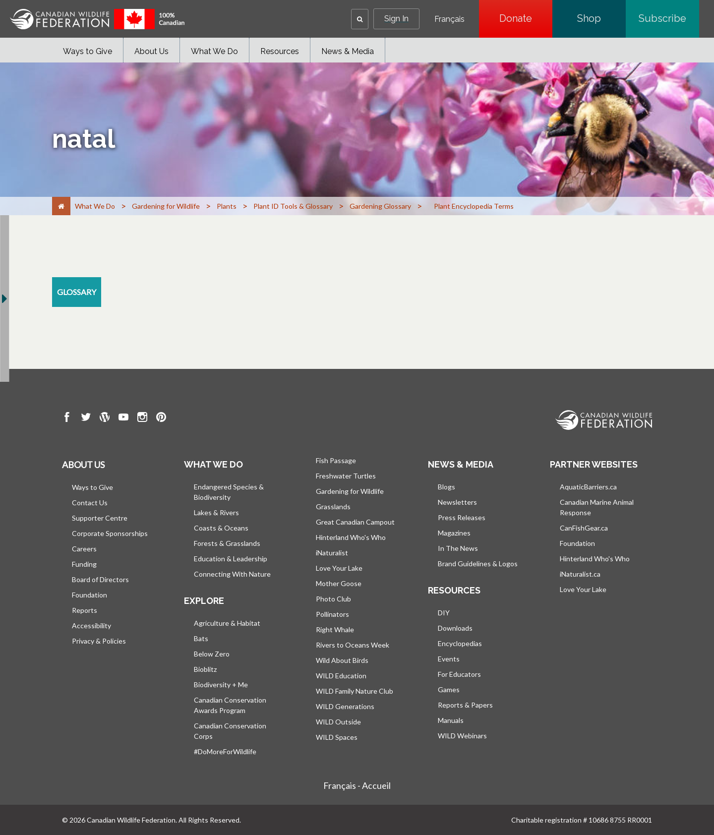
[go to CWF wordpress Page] (105, 418)
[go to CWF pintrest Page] (161, 418)
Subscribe (669, 18)
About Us (151, 51)
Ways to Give (87, 51)
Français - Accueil (357, 785)
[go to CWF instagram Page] (142, 418)
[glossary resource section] (76, 292)
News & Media (347, 51)
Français (449, 19)
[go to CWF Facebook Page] (67, 418)
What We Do (214, 51)
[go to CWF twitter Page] (86, 418)
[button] (359, 19)
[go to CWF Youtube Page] (123, 418)
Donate (525, 18)
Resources (279, 51)
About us (83, 464)
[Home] (61, 206)
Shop (601, 18)
